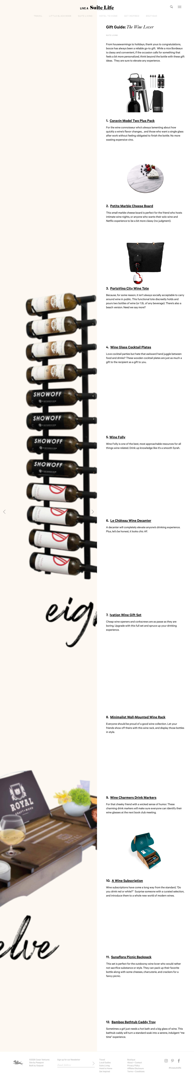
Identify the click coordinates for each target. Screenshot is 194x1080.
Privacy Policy (133, 1066)
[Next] (92, 511)
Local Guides (105, 1063)
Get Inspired (131, 16)
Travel (38, 16)
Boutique (151, 16)
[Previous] (5, 511)
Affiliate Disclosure (135, 1069)
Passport (40, 1063)
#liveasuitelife (175, 1068)
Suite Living (85, 16)
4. (128, 348)
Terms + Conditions (135, 1072)
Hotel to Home (108, 16)
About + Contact (134, 1063)
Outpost (39, 1066)
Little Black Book (60, 16)
